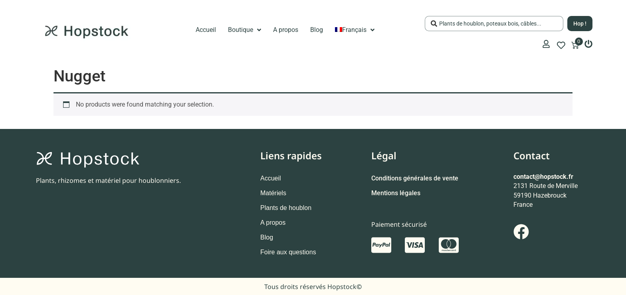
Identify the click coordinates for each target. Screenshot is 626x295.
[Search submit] (579, 23)
